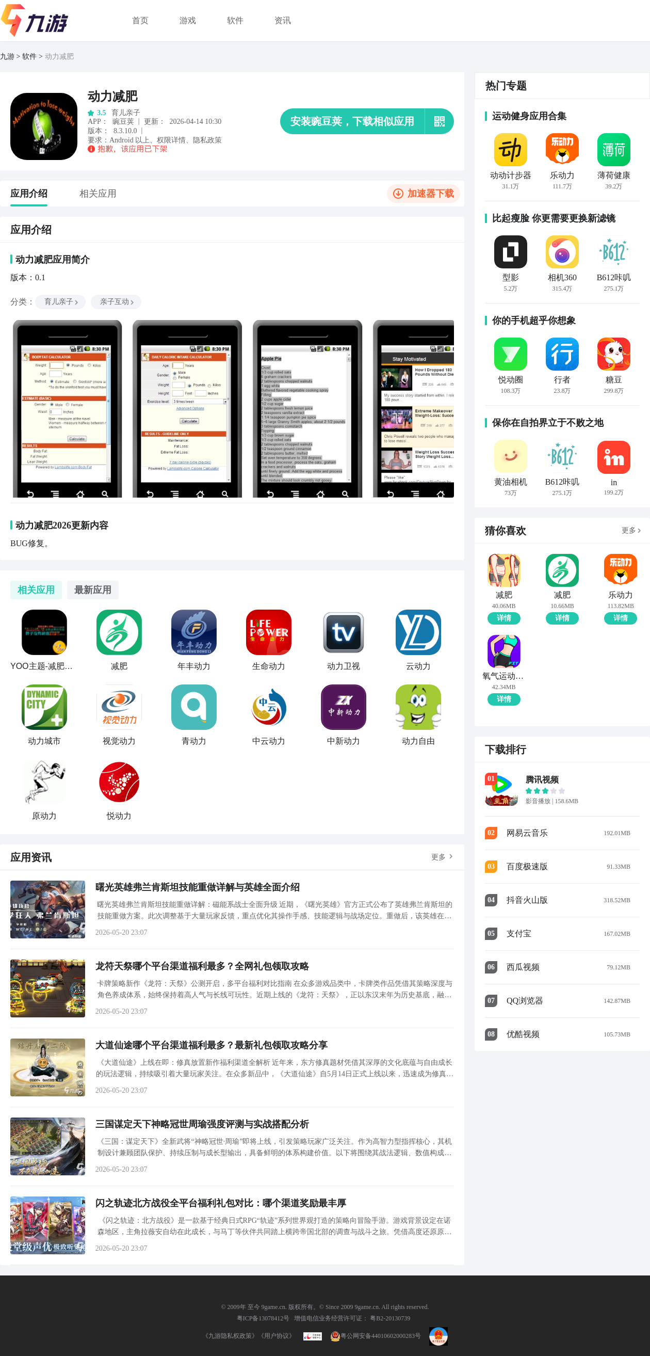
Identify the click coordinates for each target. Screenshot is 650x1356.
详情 (504, 618)
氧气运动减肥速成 (503, 676)
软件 (235, 20)
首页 (140, 20)
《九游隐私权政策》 (230, 1335)
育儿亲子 (61, 302)
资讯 (282, 20)
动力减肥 (59, 56)
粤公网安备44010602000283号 (375, 1335)
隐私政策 (207, 140)
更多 (438, 857)
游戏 (188, 20)
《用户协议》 (276, 1335)
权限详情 (171, 140)
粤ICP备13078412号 (263, 1318)
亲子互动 (117, 302)
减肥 (504, 595)
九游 (7, 56)
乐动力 (620, 595)
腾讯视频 (542, 779)
